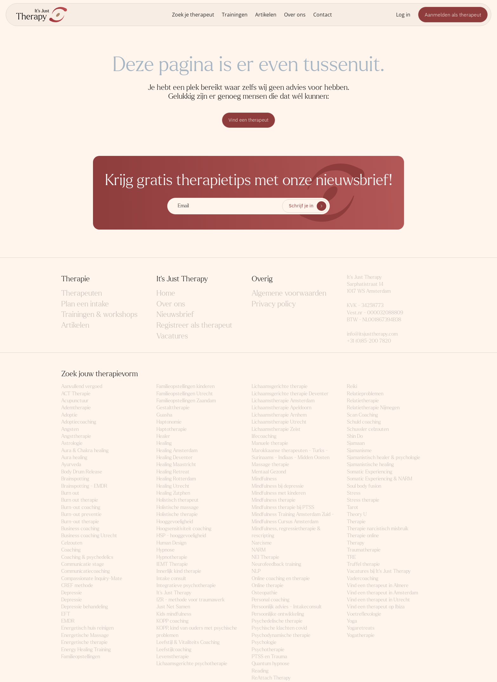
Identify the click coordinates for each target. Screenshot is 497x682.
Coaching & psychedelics (87, 557)
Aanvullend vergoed (81, 387)
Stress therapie (363, 500)
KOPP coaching (172, 621)
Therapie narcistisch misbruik (377, 529)
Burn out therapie (79, 500)
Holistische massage (177, 507)
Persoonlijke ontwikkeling (278, 614)
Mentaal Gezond (269, 472)
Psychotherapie (268, 649)
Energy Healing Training (86, 649)
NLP (256, 571)
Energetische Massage (85, 635)
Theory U (357, 515)
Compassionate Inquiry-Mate (91, 578)
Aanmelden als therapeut (453, 14)
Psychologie (264, 642)
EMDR (68, 621)
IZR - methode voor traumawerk (190, 600)
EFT (65, 614)
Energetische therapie (84, 642)
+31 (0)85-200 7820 (369, 341)
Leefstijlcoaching (173, 649)
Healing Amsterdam (176, 450)
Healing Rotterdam (176, 479)
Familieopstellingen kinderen (185, 387)
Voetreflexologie (364, 614)
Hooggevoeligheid (174, 522)
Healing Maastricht (176, 465)
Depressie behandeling (84, 607)
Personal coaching (270, 600)
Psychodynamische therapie (281, 635)
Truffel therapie (363, 564)
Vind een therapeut (248, 120)
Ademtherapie (76, 408)
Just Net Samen (173, 607)
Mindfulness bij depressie (278, 486)
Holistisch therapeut (177, 500)
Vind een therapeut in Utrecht (378, 600)
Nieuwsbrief (175, 315)
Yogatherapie (360, 635)
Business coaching (80, 529)
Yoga (352, 621)
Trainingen (235, 14)
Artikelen (265, 14)
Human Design (171, 543)
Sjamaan (356, 443)
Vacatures (172, 336)
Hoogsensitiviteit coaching (183, 529)
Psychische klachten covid (279, 628)
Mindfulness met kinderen (279, 493)
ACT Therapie (75, 394)
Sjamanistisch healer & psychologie (383, 457)
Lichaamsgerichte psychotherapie (191, 664)
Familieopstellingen (80, 656)
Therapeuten (81, 294)
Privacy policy (274, 304)
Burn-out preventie (81, 515)
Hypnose (165, 550)
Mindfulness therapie (273, 500)
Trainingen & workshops (99, 315)
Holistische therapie (177, 515)
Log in (403, 14)
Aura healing (74, 457)
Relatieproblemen (365, 394)
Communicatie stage (82, 564)
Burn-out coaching (80, 507)
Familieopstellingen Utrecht (184, 394)
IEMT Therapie (172, 564)
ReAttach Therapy (271, 678)
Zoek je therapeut (193, 14)
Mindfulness (264, 479)
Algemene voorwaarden (289, 294)
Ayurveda (71, 465)
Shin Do (355, 436)
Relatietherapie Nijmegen (373, 408)
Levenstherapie (172, 656)
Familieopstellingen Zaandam (186, 401)
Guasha (164, 415)
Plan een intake (85, 304)
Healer (163, 436)
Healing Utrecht (172, 486)
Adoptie (69, 415)
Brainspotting (75, 479)
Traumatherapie (364, 550)
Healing (164, 443)
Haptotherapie (171, 429)
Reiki (352, 387)
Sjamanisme (359, 450)
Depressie (71, 593)
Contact (322, 14)
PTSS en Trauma (269, 656)
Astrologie (72, 443)
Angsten (70, 429)
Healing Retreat (172, 472)
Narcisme (262, 543)
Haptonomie (169, 422)
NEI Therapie (265, 557)
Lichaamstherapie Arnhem (279, 415)
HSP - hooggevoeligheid (181, 536)
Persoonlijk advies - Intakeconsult (287, 607)
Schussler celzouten (368, 429)
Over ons (295, 14)
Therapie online (363, 536)
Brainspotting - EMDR (84, 486)
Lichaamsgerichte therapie (280, 387)
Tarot (352, 507)
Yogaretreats (360, 628)
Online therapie (267, 586)
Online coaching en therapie (281, 578)
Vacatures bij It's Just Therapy (379, 571)
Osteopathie (264, 593)
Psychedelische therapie (277, 621)
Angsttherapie (76, 436)
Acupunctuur (75, 401)
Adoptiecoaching (78, 422)
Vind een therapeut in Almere (377, 586)
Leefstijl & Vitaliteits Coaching (188, 642)
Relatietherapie (363, 401)
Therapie (356, 522)
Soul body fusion (364, 486)
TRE (351, 557)
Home (165, 294)
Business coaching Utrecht (89, 536)
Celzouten (71, 543)
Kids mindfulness (173, 614)
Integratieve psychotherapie (186, 586)
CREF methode (77, 586)
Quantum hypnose (270, 664)
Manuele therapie (270, 443)
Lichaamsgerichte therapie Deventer (290, 394)
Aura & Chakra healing (85, 450)
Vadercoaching (362, 578)
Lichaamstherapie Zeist (276, 429)
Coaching (71, 550)
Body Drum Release (81, 472)
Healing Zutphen (173, 493)
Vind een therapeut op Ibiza (376, 607)
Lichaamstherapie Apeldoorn (281, 408)
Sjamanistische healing (370, 465)
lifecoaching (264, 436)
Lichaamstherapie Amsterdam (283, 401)
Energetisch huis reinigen (87, 628)
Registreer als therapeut (194, 326)
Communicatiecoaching (85, 571)
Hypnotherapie (171, 557)
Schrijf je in (301, 206)
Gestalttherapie (172, 408)
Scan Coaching (362, 415)
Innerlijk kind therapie (178, 571)
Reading (260, 671)
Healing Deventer (174, 457)
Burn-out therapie (80, 522)
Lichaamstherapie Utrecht (279, 422)
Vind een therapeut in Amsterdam (382, 593)
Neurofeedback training (276, 564)
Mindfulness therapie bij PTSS (283, 507)
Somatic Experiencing (369, 472)
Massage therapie (270, 465)
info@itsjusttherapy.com (372, 334)
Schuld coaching (364, 422)
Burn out (70, 493)
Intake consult (171, 578)
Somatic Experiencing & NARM (379, 479)
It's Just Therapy (173, 593)
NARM (259, 550)
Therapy (355, 543)
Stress (354, 493)
